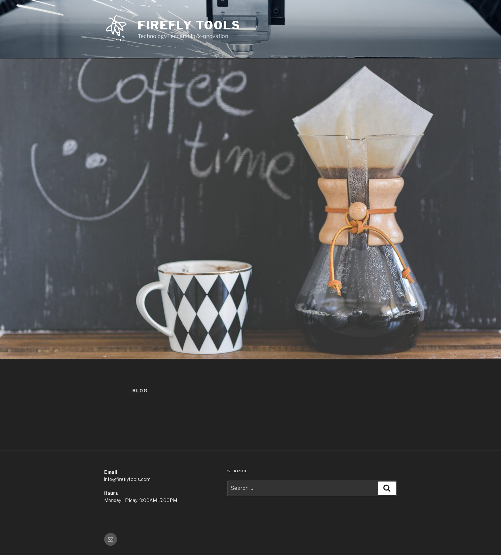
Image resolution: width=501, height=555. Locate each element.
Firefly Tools (189, 25)
